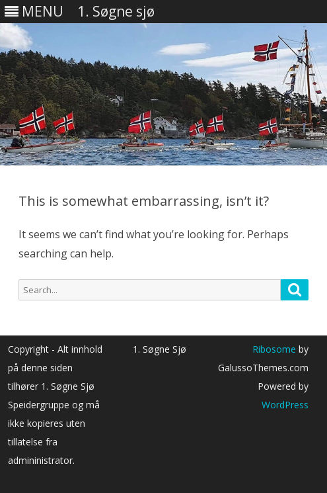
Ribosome (274, 349)
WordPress (285, 404)
